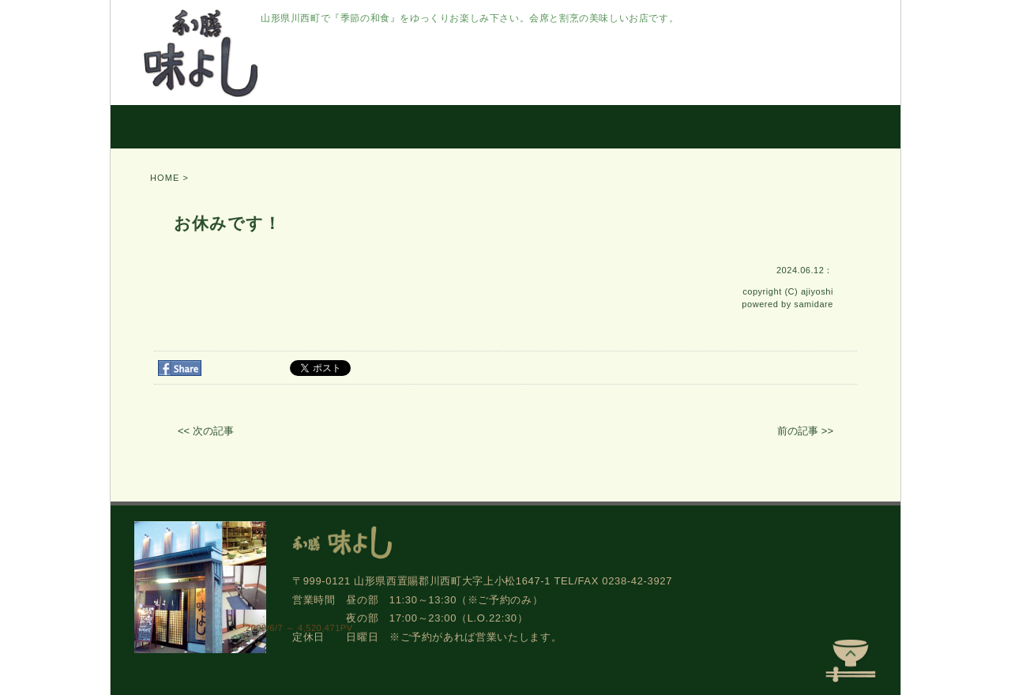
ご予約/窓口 (734, 126)
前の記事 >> (805, 431)
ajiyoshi (817, 291)
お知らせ (628, 126)
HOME (163, 126)
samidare (813, 304)
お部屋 (433, 126)
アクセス (846, 126)
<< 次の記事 (206, 431)
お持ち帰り (527, 126)
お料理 (351, 126)
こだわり (263, 126)
